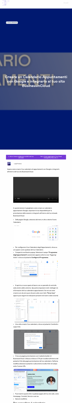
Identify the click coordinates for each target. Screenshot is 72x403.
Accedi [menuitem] (66, 4)
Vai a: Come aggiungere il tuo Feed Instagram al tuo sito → (51, 157)
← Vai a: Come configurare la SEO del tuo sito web (21, 157)
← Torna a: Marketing (12, 22)
